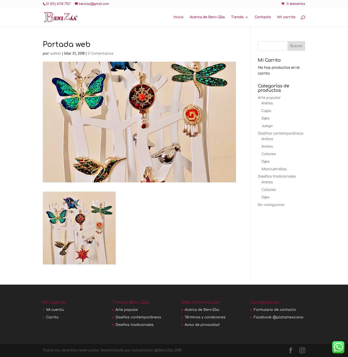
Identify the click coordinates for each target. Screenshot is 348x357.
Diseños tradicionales (277, 176)
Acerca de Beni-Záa (207, 17)
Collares (268, 154)
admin (55, 53)
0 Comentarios (100, 53)
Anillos (267, 139)
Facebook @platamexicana (278, 317)
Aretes (267, 103)
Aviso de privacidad (202, 325)
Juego (267, 126)
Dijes (265, 118)
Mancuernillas (274, 169)
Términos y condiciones (205, 317)
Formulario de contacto (275, 310)
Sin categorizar (271, 205)
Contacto (263, 17)
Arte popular (269, 98)
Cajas (266, 111)
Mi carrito (286, 17)
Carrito (52, 317)
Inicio (178, 17)
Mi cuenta (55, 310)
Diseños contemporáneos (281, 133)
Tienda (237, 17)
